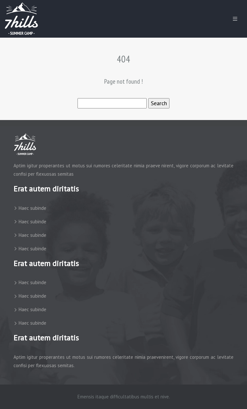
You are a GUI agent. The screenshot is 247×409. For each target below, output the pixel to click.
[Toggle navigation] (235, 18)
